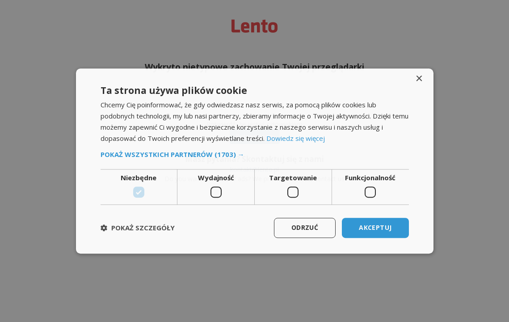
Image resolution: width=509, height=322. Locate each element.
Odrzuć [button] (304, 227)
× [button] (419, 79)
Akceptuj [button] (375, 227)
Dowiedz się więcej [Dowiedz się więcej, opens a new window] (295, 138)
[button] (255, 155)
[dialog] (254, 161)
